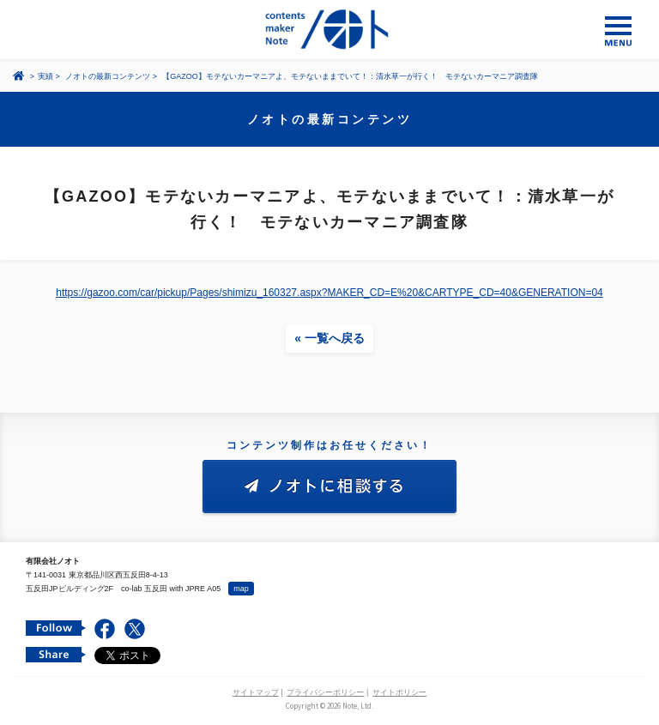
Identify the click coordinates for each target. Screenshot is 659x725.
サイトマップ (256, 692)
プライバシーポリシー (325, 692)
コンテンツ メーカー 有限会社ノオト (329, 30)
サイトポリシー (399, 692)
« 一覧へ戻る (329, 338)
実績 (45, 76)
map (241, 588)
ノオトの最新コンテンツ (107, 76)
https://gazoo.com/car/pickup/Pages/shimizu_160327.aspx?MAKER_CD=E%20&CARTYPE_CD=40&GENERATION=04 (329, 293)
